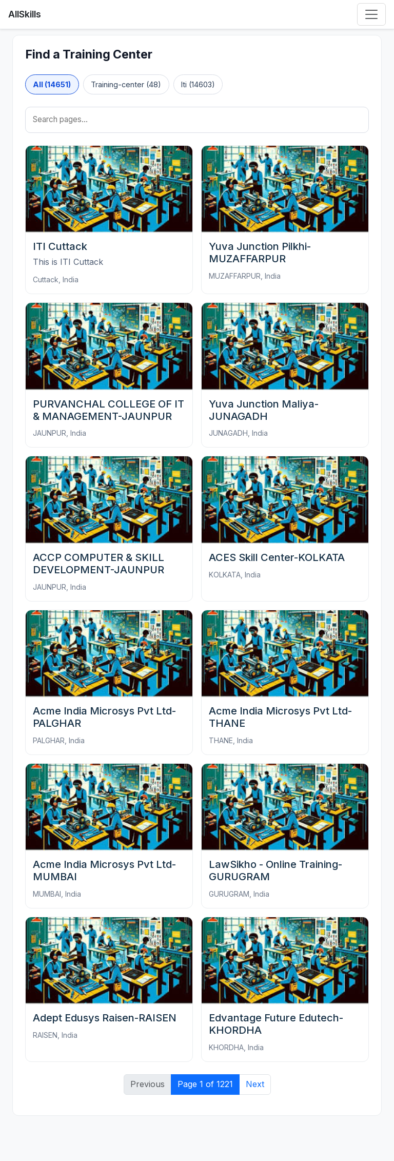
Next (255, 1084)
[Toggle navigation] (371, 14)
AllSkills (24, 14)
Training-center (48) (126, 84)
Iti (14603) (198, 84)
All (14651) (52, 84)
